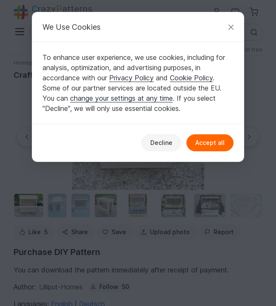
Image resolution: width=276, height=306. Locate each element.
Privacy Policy (131, 78)
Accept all (210, 142)
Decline (161, 142)
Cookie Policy (191, 78)
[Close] (231, 27)
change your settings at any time (121, 98)
